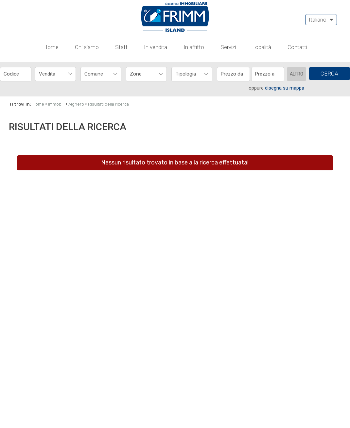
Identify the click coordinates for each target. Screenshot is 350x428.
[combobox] (55, 39)
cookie (146, 416)
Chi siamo (87, 12)
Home (51, 12)
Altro (296, 39)
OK (330, 416)
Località (261, 12)
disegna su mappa (284, 53)
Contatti (297, 12)
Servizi (228, 12)
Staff (121, 12)
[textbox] (97, 39)
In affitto (194, 12)
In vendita (155, 12)
